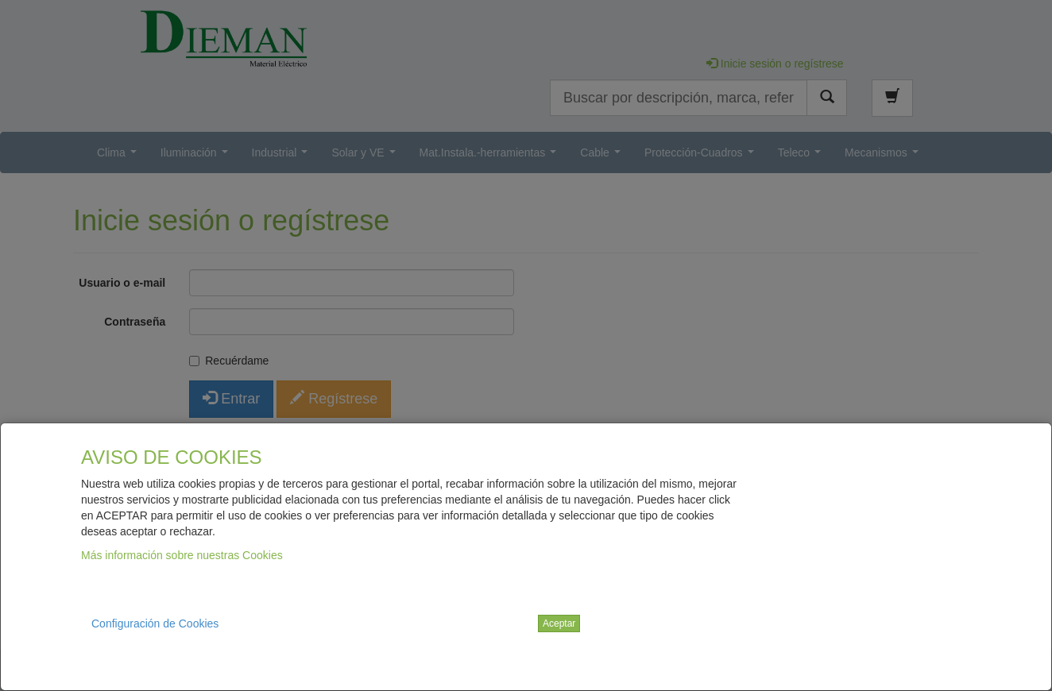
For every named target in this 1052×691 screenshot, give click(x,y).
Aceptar (559, 623)
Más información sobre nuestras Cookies (182, 555)
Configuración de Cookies (155, 623)
